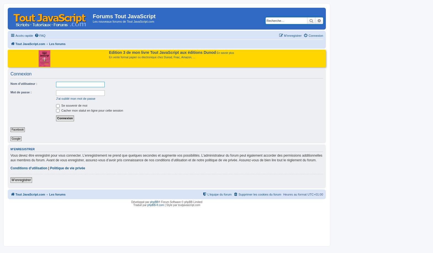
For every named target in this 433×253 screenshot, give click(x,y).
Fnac (177, 57)
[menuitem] (40, 35)
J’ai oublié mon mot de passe (75, 98)
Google (16, 138)
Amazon (186, 57)
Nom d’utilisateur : (23, 83)
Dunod (168, 57)
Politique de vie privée (67, 168)
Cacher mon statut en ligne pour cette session (89, 110)
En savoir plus (225, 52)
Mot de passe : (20, 92)
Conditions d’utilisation (28, 168)
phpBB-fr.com (155, 205)
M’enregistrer (21, 180)
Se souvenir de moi (71, 105)
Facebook (18, 129)
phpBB (154, 202)
